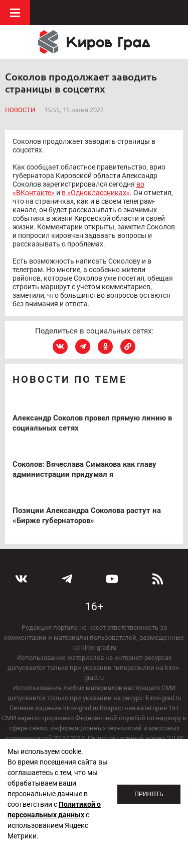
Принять (148, 794)
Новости (20, 110)
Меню (15, 12)
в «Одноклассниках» (96, 193)
